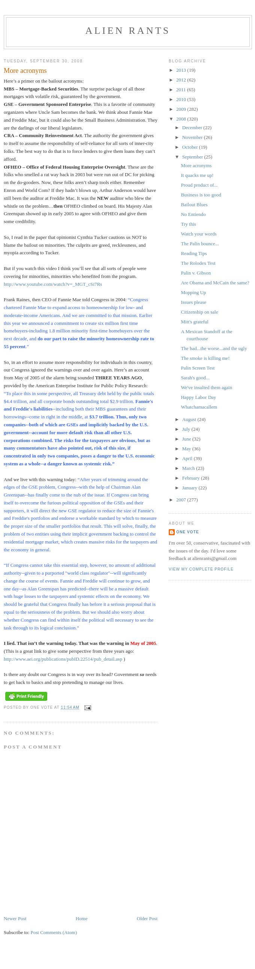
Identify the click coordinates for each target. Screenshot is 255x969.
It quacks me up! (197, 175)
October (190, 147)
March (189, 468)
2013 (181, 70)
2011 (181, 89)
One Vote (187, 532)
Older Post (147, 918)
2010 (181, 99)
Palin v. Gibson (196, 273)
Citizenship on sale (199, 312)
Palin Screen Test (197, 368)
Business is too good (201, 195)
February (191, 478)
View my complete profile (201, 569)
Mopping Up (193, 292)
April (188, 458)
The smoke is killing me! (205, 358)
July (187, 429)
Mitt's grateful (194, 322)
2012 (181, 80)
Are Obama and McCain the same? (215, 282)
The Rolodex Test (198, 263)
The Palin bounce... (200, 243)
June (187, 439)
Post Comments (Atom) (54, 932)
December (193, 127)
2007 (181, 500)
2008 (181, 119)
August (190, 419)
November (193, 137)
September (193, 157)
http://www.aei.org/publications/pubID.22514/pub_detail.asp (63, 659)
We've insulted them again (206, 387)
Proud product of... (199, 185)
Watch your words (198, 234)
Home (82, 918)
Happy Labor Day (198, 397)
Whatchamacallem (199, 407)
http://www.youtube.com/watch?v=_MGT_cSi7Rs (53, 284)
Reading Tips (194, 253)
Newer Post (15, 918)
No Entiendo (193, 214)
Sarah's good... (195, 377)
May (187, 448)
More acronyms (196, 165)
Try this (188, 224)
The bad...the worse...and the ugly (214, 348)
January (190, 488)
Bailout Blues (194, 204)
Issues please (193, 302)
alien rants (128, 30)
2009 (181, 109)
